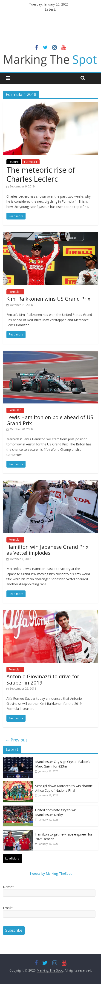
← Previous (16, 740)
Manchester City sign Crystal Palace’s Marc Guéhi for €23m (62, 763)
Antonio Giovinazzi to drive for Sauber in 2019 (42, 679)
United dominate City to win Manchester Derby (56, 812)
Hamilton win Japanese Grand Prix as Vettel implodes (47, 549)
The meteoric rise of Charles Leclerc (40, 174)
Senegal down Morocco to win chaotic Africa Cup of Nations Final (63, 788)
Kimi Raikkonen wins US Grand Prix (48, 298)
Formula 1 (30, 162)
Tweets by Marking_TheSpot (50, 873)
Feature (14, 162)
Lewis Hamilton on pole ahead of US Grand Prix (49, 420)
